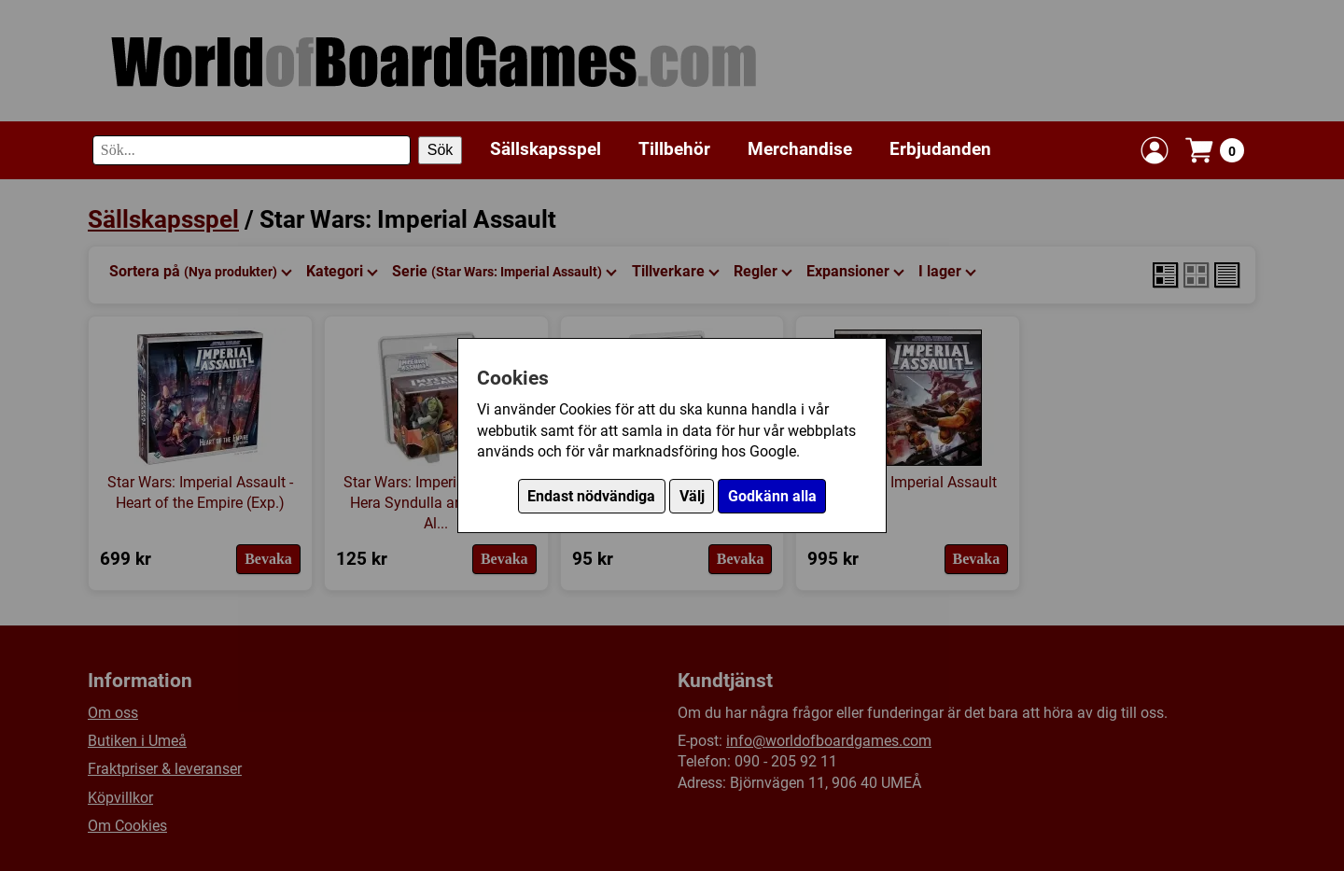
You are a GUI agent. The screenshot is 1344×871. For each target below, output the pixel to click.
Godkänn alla (772, 496)
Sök (440, 150)
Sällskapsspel (545, 149)
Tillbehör (674, 149)
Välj (692, 496)
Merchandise (800, 149)
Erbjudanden (940, 149)
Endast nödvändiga (591, 496)
